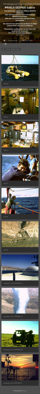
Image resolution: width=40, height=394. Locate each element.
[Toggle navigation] (5, 7)
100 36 (5, 250)
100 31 (5, 217)
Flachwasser (13, 40)
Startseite (4, 40)
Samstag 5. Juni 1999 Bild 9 (12, 383)
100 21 (5, 117)
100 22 (5, 150)
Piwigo (24, 391)
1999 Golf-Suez (26, 40)
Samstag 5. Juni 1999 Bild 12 (13, 283)
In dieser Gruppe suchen (11, 49)
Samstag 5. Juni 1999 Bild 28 (13, 350)
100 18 (5, 84)
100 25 (5, 183)
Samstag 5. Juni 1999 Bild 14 (13, 316)
